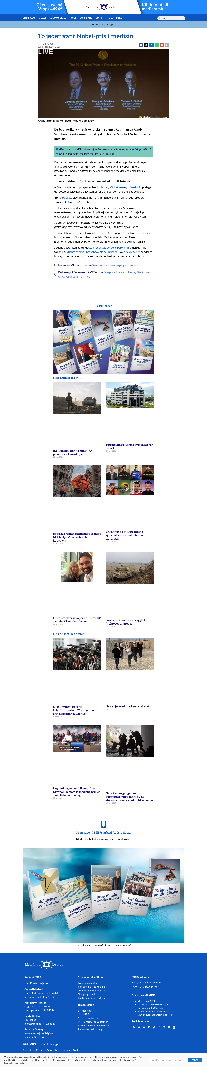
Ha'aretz (121, 272)
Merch (120, 18)
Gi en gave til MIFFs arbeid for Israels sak (103, 832)
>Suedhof (134, 187)
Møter (72, 18)
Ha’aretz (67, 197)
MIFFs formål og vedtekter (93, 1021)
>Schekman (116, 187)
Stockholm (143, 272)
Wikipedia (71, 276)
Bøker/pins (86, 18)
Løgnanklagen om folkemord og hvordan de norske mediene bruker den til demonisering (76, 792)
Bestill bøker (103, 306)
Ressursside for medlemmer (93, 1025)
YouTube (84, 276)
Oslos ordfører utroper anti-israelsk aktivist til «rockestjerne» (77, 619)
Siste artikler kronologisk (92, 986)
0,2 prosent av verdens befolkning (109, 247)
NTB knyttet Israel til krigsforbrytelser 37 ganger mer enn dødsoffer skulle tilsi (74, 710)
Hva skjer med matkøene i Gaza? (127, 706)
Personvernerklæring (90, 1029)
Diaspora (109, 272)
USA (61, 276)
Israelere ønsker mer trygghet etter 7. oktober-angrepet (129, 622)
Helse (131, 272)
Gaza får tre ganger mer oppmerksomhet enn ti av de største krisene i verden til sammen (129, 797)
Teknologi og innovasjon (124, 265)
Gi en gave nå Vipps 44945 (49, 7)
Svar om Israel (58, 18)
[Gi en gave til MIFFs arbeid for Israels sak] (103, 824)
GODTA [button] (195, 1060)
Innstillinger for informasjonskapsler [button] (166, 1060)
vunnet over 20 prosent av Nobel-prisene (92, 252)
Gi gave (42, 18)
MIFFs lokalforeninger (90, 1018)
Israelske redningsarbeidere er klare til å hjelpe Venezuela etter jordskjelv (77, 537)
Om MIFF (100, 18)
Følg (110, 18)
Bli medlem (29, 18)
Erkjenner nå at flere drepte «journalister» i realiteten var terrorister (125, 535)
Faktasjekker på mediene (92, 997)
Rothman (102, 187)
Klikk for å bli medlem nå (155, 7)
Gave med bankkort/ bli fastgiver (154, 1004)
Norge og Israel (86, 994)
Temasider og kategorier (91, 990)
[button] (146, 45)
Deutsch (52, 1050)
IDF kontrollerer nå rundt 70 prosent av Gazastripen (72, 452)
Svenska (28, 1050)
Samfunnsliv (100, 265)
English (77, 1050)
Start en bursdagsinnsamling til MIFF (156, 1014)
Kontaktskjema (39, 983)
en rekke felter (131, 252)
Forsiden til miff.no (88, 983)
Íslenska (65, 1050)
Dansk (40, 1050)
